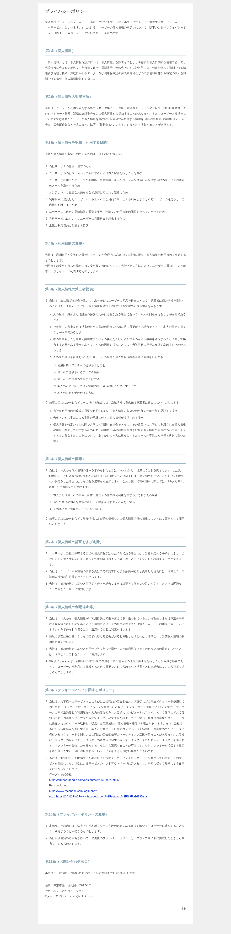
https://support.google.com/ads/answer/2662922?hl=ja (84, 780)
